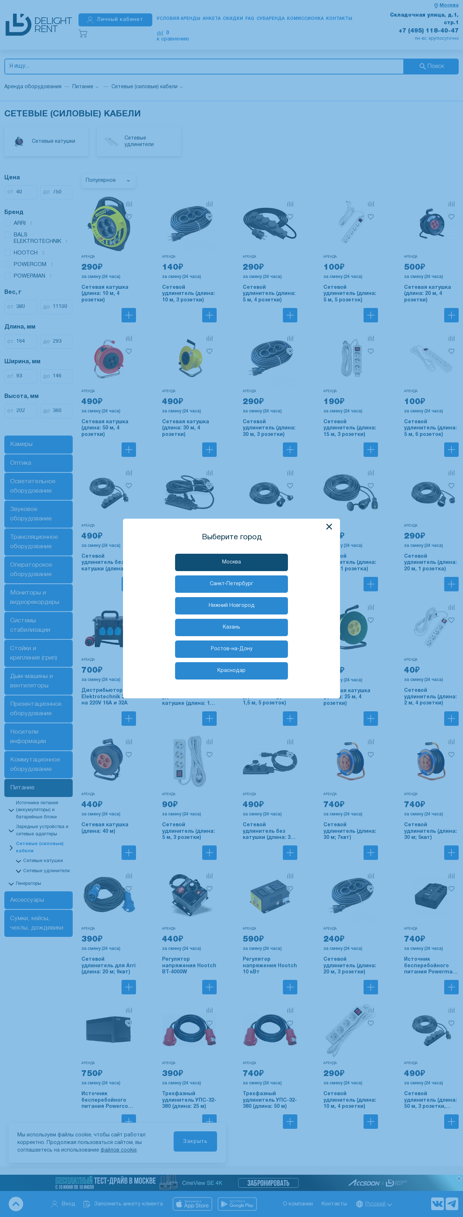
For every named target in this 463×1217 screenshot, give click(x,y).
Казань (231, 627)
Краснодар (231, 670)
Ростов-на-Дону (231, 649)
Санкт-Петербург (231, 584)
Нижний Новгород (232, 605)
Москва (231, 562)
